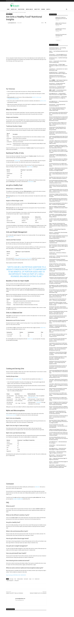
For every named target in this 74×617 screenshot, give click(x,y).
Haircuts (50, 461)
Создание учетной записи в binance (56, 75)
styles (42, 379)
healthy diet (37, 486)
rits (33, 578)
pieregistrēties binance (53, 72)
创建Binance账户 (52, 90)
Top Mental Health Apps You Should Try (59, 178)
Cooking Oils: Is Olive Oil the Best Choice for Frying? (58, 277)
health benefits (30, 181)
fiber (15, 578)
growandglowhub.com (12, 22)
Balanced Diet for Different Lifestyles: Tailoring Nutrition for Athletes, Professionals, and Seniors (58, 226)
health (9, 197)
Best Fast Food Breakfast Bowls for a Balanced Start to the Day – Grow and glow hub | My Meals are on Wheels (58, 118)
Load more (58, 40)
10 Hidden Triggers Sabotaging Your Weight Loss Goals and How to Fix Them (58, 65)
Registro (50, 51)
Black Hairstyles (52, 451)
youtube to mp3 (52, 252)
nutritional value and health (11, 415)
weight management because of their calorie (23, 258)
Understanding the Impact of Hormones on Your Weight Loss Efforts (58, 98)
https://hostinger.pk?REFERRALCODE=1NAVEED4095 (16, 575)
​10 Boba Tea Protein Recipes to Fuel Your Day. (57, 429)
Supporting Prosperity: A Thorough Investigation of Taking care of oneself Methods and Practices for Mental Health (57, 466)
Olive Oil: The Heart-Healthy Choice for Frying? (58, 278)
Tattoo (50, 458)
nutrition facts (17, 160)
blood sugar (11, 578)
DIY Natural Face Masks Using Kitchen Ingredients (58, 430)
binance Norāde (52, 104)
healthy (17, 379)
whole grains (17, 580)
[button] (66, 9)
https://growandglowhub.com (19, 600)
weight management (10, 580)
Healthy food (17, 185)
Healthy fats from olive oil (32, 397)
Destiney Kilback (52, 445)
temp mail (51, 229)
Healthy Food (10, 14)
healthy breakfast (20, 578)
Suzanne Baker (51, 464)
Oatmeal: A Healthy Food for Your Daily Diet (38, 593)
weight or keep (29, 166)
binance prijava (52, 54)
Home (7, 12)
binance (50, 61)
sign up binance (52, 83)
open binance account (53, 57)
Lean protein (38, 402)
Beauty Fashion (52, 455)
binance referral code (53, 64)
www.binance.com (52, 86)
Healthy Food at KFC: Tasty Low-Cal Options (14, 593)
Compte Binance (52, 68)
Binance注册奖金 (52, 80)
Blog (9, 12)
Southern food (37, 578)
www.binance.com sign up (54, 47)
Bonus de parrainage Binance (54, 96)
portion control (43, 100)
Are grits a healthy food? (13, 522)
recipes (30, 578)
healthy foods (42, 327)
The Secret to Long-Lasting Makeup (58, 204)
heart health (26, 578)
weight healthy (10, 236)
